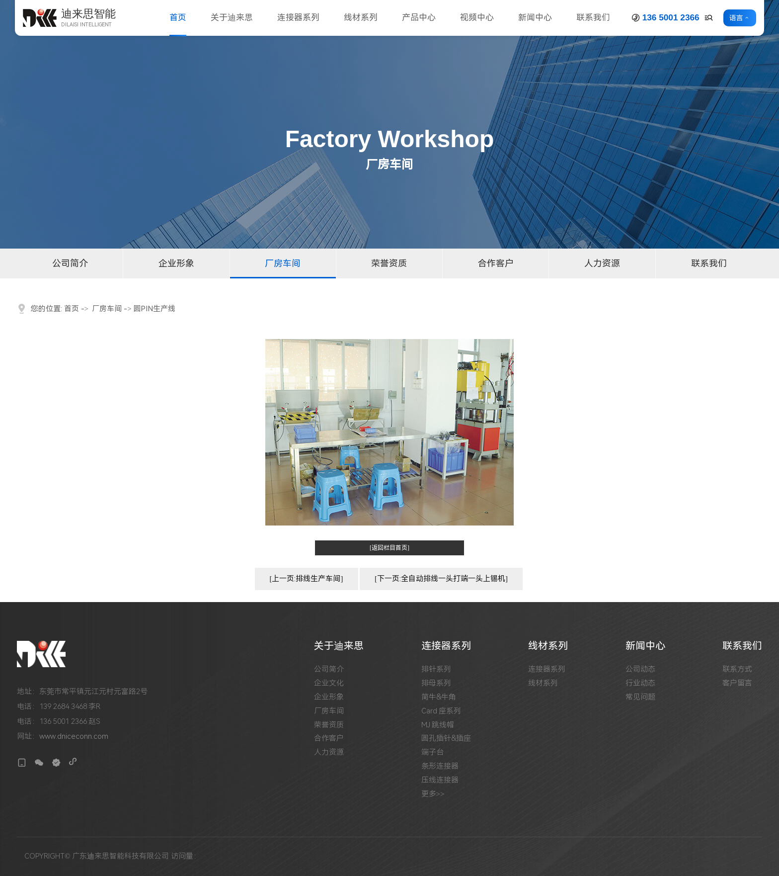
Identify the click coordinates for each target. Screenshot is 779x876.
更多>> (433, 794)
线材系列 (361, 17)
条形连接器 (440, 766)
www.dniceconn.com (73, 736)
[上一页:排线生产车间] (306, 578)
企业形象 (176, 263)
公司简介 (70, 263)
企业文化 (329, 683)
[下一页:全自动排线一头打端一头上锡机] (441, 578)
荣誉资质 (389, 263)
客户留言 (737, 683)
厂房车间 (283, 263)
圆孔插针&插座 (446, 738)
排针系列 (436, 669)
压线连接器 (440, 780)
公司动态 (640, 669)
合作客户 (496, 263)
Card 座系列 (441, 711)
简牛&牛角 (438, 697)
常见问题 (640, 697)
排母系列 (436, 683)
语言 (736, 17)
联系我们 (593, 17)
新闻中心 (535, 17)
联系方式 (737, 669)
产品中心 (419, 17)
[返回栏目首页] (389, 547)
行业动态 (640, 683)
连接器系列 (298, 17)
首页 (177, 17)
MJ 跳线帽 (438, 725)
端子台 (432, 752)
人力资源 (602, 263)
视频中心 (477, 17)
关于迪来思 (232, 17)
